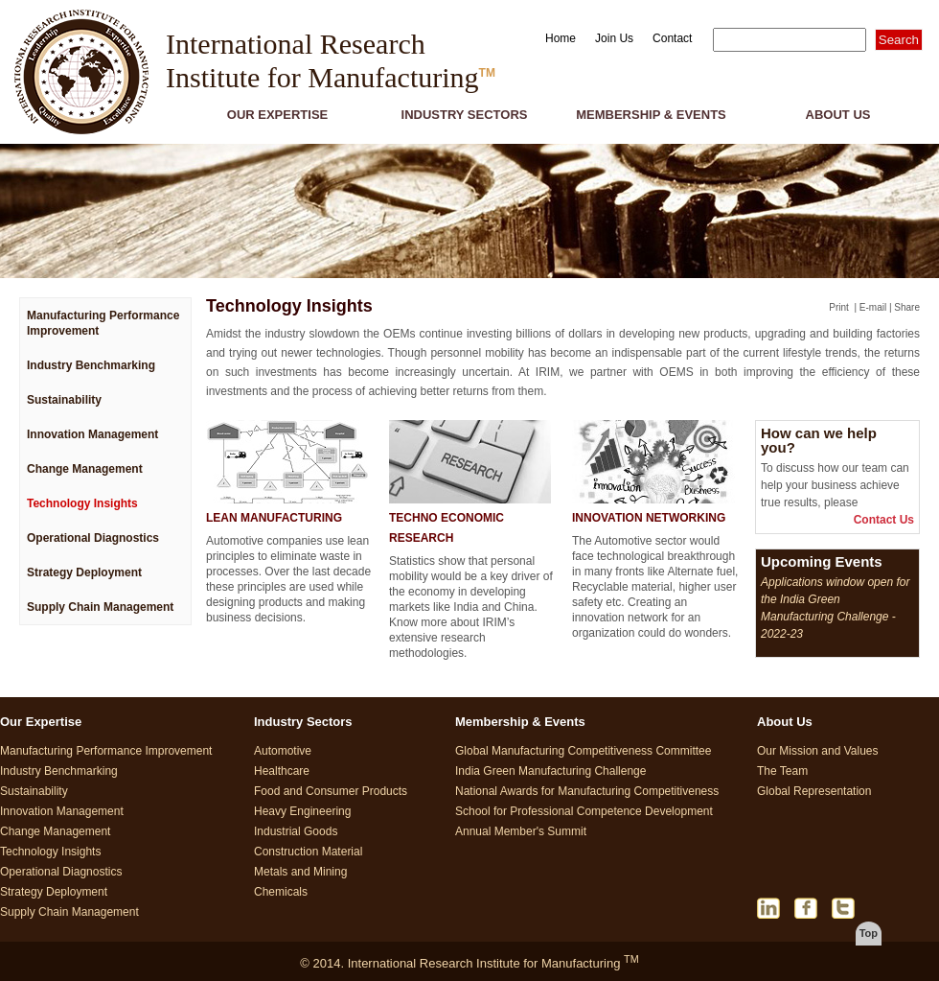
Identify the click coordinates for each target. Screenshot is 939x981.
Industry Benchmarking (91, 365)
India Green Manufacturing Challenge (550, 771)
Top (868, 933)
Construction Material (308, 851)
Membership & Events (651, 114)
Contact (672, 38)
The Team (782, 771)
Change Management (85, 469)
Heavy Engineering (302, 811)
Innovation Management (92, 434)
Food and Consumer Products (330, 791)
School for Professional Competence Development (584, 811)
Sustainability (64, 400)
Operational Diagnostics (93, 538)
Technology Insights (82, 503)
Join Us (614, 38)
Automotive (282, 751)
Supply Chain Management (100, 607)
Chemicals (281, 892)
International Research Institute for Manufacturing (330, 60)
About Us (838, 114)
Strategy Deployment (84, 572)
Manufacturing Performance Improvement (103, 323)
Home (560, 38)
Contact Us (884, 519)
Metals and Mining (300, 871)
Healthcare (281, 771)
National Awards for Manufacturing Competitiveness (587, 791)
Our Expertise (277, 114)
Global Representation (814, 791)
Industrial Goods (295, 831)
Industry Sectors (464, 114)
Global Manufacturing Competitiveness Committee (583, 751)
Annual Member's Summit (520, 831)
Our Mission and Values (818, 751)
